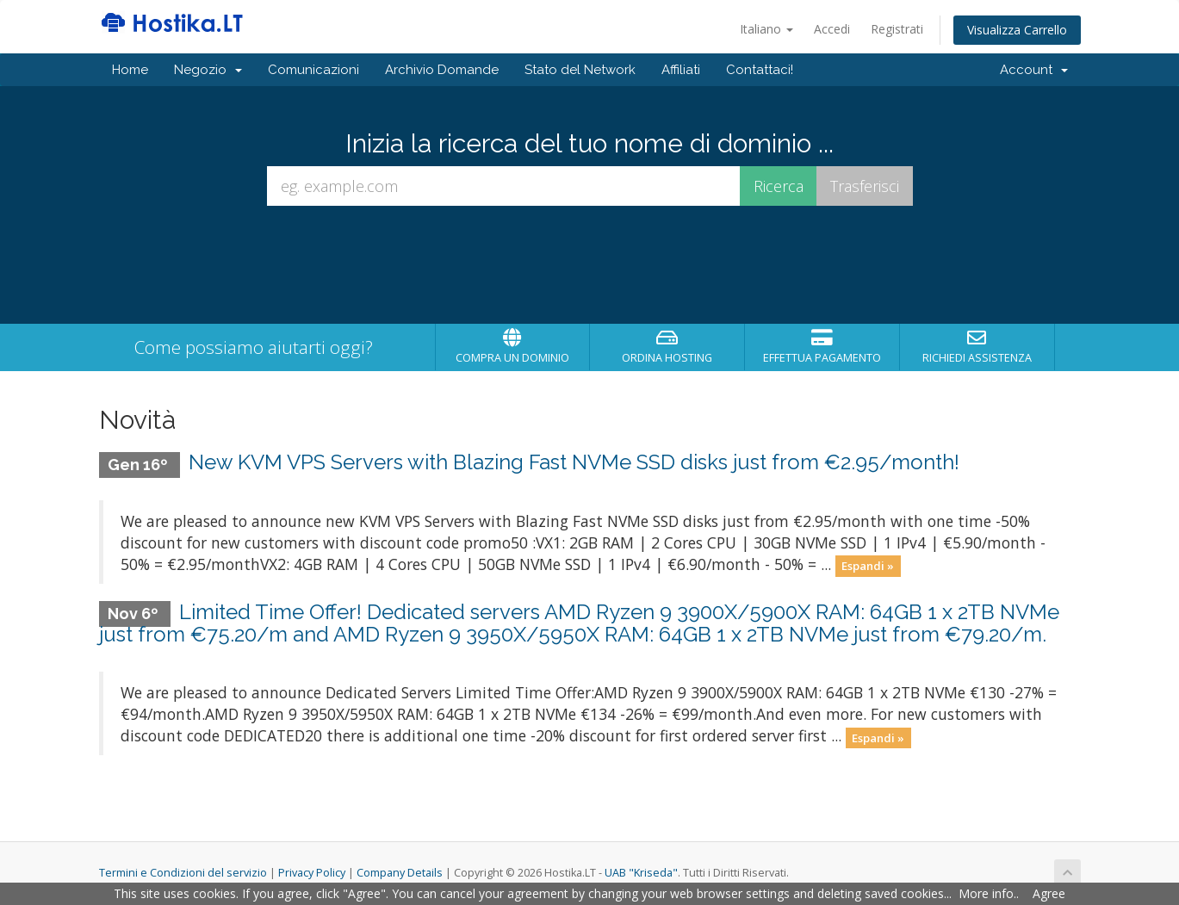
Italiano (766, 29)
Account (1034, 69)
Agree (1049, 893)
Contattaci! (759, 69)
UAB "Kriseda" (641, 872)
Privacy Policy (311, 872)
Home (130, 69)
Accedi (832, 29)
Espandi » (867, 565)
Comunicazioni (313, 69)
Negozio (208, 69)
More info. (987, 893)
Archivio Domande (442, 69)
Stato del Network (580, 69)
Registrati (897, 29)
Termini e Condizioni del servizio (183, 872)
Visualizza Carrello (1017, 30)
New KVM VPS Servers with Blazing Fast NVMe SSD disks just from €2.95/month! (574, 461)
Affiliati (680, 69)
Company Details (400, 872)
